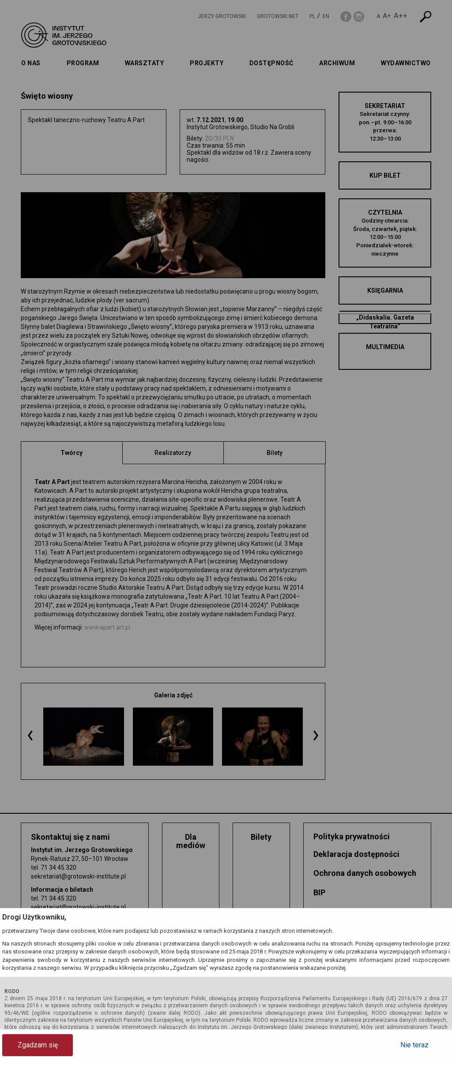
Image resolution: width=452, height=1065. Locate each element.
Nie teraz (414, 1045)
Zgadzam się (38, 1045)
